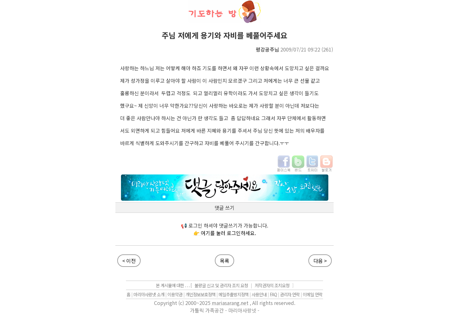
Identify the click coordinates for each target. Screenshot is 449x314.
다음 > (320, 260)
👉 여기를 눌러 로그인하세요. (224, 233)
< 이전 (129, 260)
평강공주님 (267, 49)
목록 (224, 260)
